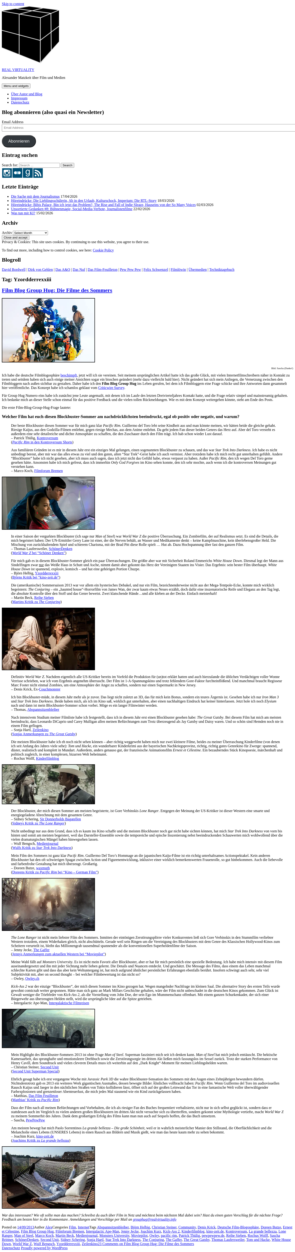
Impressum (19, 98)
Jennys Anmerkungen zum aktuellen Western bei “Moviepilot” (58, 954)
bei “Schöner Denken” (38, 553)
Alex (48, 1227)
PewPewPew (35, 1120)
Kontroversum (47, 438)
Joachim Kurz (151, 1231)
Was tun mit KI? (23, 213)
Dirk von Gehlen (40, 270)
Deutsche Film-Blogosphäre (238, 1227)
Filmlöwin (178, 270)
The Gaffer (41, 950)
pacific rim (169, 1235)
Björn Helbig (140, 1227)
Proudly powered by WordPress (44, 1248)
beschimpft (69, 375)
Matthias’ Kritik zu (35, 1100)
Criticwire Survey (111, 388)
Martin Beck (65, 1235)
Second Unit (49, 1067)
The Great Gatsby (197, 1240)
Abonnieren (19, 141)
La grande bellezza (263, 1231)
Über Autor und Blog (26, 94)
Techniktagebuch (221, 270)
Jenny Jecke (130, 1231)
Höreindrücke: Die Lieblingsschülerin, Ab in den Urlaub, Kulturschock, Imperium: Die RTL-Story (83, 201)
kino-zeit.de (45, 1136)
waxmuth (43, 868)
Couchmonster (49, 689)
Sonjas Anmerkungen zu (43, 734)
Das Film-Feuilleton (102, 270)
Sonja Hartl (95, 1240)
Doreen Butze (271, 1227)
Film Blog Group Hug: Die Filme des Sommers (57, 290)
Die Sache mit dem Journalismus (35, 196)
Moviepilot (139, 1235)
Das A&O (63, 270)
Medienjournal (47, 844)
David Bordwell (14, 270)
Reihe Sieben (44, 598)
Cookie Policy (103, 250)
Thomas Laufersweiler (228, 1240)
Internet (83, 1227)
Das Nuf (79, 270)
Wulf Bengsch (44, 1244)
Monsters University (114, 1235)
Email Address (13, 122)
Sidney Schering (73, 1240)
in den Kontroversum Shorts (42, 442)
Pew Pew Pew (130, 270)
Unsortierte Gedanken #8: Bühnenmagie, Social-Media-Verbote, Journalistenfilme (72, 209)
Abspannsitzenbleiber (43, 709)
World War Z (22, 1244)
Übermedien (198, 270)
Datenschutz (20, 102)
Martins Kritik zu (36, 602)
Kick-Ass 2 (171, 1231)
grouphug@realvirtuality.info (154, 1219)
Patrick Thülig (189, 1235)
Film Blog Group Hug (37, 1231)
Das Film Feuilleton (43, 1096)
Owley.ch (32, 978)
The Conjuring (153, 1240)
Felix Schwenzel (156, 270)
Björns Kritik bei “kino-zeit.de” (35, 577)
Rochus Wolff (258, 1235)
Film (72, 1227)
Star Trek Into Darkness (123, 1240)
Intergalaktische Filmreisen (69, 1003)
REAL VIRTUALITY (18, 70)
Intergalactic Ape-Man (102, 1231)
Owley (154, 1235)
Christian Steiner (164, 1227)
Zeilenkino (40, 730)
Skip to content (13, 4)
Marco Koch (44, 1235)
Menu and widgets (16, 86)
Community (187, 1227)
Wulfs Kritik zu (41, 848)
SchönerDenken (60, 549)
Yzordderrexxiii (46, 573)
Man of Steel (23, 1235)
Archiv (7, 233)
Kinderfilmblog (47, 758)
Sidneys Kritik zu (38, 823)
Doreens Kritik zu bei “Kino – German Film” (54, 872)
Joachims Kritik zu (40, 1140)
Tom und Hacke (258, 1240)
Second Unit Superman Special (35, 1071)
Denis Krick (206, 1227)
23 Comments (146, 1244)
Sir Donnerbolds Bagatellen (60, 819)
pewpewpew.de (213, 1235)
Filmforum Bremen (48, 471)
